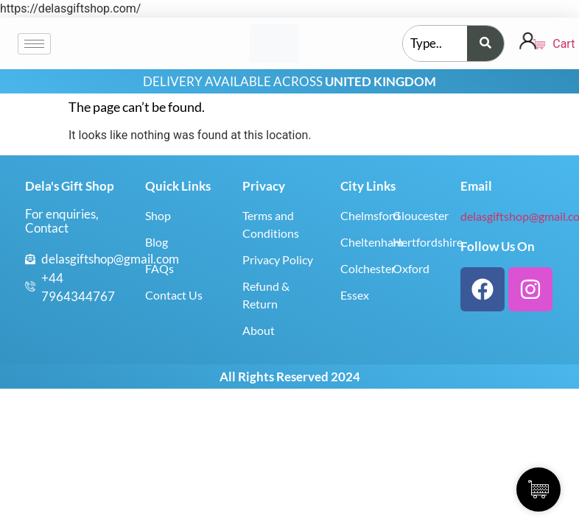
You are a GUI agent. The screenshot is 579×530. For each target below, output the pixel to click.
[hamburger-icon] (34, 43)
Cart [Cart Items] (545, 44)
